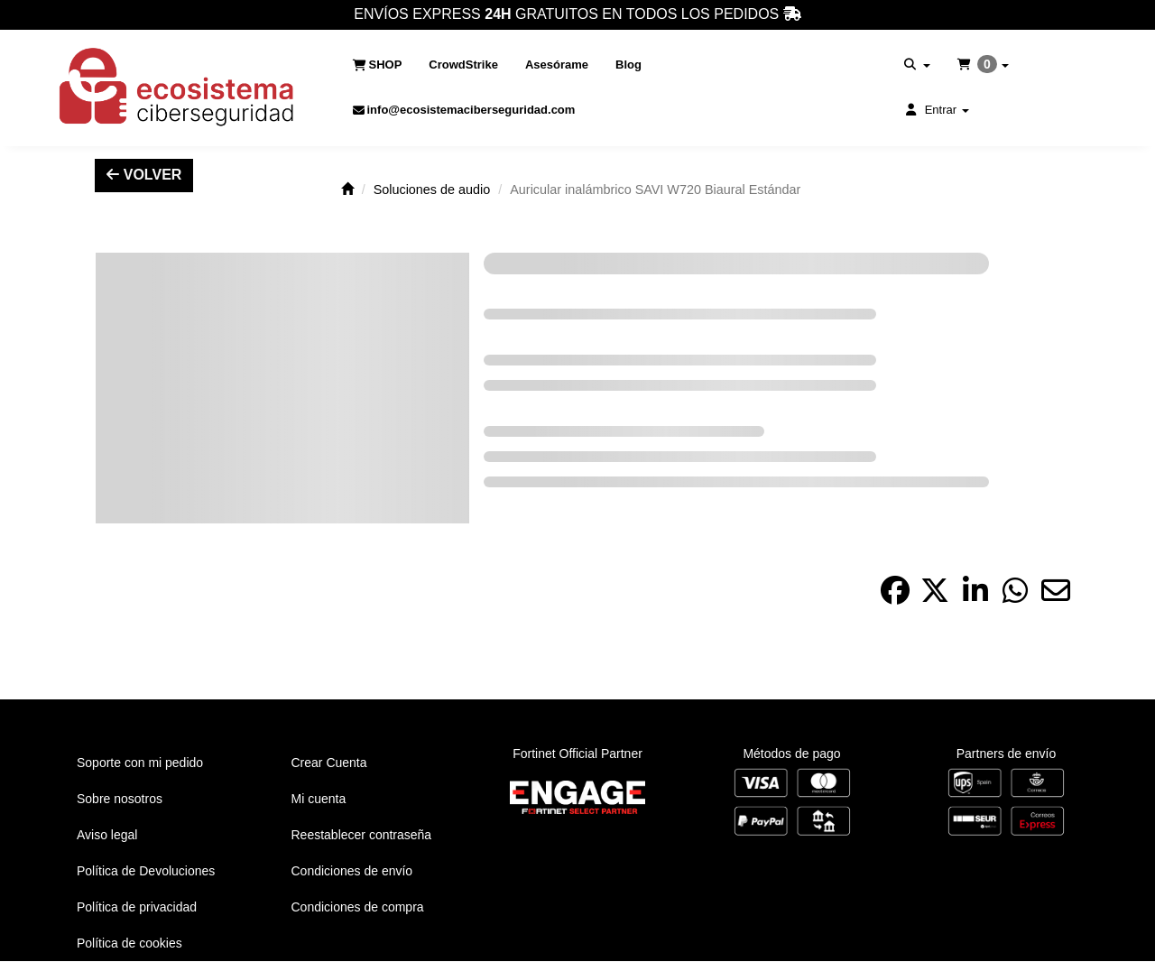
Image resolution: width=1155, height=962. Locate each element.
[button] (178, 87)
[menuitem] (377, 65)
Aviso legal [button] (107, 835)
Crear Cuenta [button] (329, 762)
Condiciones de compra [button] (357, 907)
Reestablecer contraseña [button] (361, 835)
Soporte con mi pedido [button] (140, 762)
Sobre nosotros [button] (119, 798)
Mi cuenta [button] (318, 798)
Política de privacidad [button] (137, 907)
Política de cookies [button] (129, 943)
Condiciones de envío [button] (352, 871)
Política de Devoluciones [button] (146, 871)
